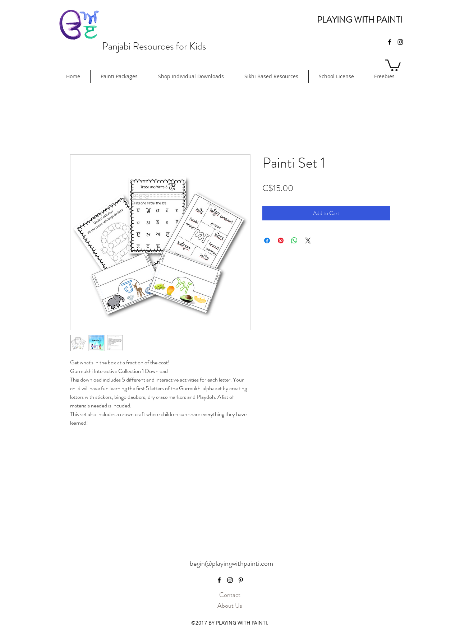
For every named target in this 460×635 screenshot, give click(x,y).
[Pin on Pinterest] (280, 240)
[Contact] (230, 595)
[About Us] (230, 606)
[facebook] (389, 42)
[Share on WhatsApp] (294, 240)
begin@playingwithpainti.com (231, 563)
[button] (393, 64)
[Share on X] (308, 240)
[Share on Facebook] (267, 240)
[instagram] (400, 42)
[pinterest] (240, 580)
